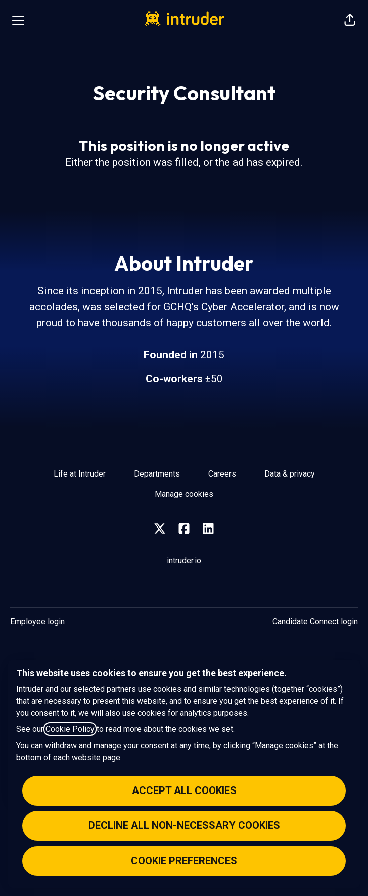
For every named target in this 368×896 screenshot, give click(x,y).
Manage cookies (184, 494)
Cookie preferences (184, 861)
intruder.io (184, 560)
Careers (222, 474)
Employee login (37, 621)
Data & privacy (289, 474)
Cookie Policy (70, 729)
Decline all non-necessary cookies (184, 825)
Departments (157, 474)
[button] (350, 20)
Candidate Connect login (315, 621)
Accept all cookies (184, 790)
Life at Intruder (80, 474)
